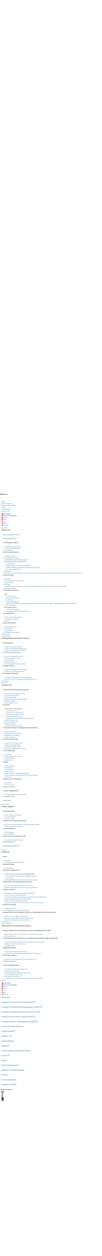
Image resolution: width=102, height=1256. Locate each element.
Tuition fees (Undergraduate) (12, 745)
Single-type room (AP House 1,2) (15, 714)
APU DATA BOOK (9, 539)
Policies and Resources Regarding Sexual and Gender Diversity (23, 567)
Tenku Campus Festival (11, 703)
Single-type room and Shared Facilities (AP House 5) (20, 718)
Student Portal (5, 511)
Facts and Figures (11, 596)
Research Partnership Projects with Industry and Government (21, 880)
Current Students (6, 509)
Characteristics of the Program (13, 733)
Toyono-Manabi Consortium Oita (13, 974)
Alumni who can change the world (14, 840)
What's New (8, 860)
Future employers (9, 832)
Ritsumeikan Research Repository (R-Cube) (17, 910)
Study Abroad (5, 681)
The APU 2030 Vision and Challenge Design (16, 559)
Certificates (7, 800)
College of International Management (15, 648)
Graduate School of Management (14, 671)
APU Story (7, 584)
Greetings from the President (12, 546)
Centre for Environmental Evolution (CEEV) (16, 900)
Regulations (8, 571)
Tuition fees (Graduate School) (13, 746)
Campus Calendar (9, 787)
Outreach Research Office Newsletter (15, 862)
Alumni (3, 501)
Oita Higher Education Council (12, 976)
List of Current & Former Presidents (14, 580)
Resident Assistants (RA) (11, 720)
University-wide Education (12, 652)
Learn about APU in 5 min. (11, 535)
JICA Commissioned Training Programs (15, 944)
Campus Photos (9, 630)
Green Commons (9, 784)
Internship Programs (10, 817)
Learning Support (9, 660)
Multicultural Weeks (10, 701)
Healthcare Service (10, 766)
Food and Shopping (10, 758)
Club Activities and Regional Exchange (15, 693)
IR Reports (7, 621)
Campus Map (8, 783)
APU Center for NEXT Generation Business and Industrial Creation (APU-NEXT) (26, 897)
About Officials (8, 550)
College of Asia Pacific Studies (13, 646)
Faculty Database (10, 908)
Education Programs (10, 724)
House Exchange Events (11, 722)
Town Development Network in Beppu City (16, 969)
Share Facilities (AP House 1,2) (14, 716)
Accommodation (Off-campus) (13, 756)
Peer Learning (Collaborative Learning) (15, 664)
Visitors (4, 507)
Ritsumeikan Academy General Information (17, 611)
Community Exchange (10, 697)
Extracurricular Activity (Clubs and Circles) (16, 699)
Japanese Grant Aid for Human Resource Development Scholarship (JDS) (24, 942)
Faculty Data (9, 600)
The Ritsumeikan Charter (13, 609)
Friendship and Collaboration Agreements (16, 951)
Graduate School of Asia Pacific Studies (16, 669)
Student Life (5, 683)
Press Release (8, 628)
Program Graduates (10, 737)
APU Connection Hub (10, 936)
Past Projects (9, 878)
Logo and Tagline (9, 582)
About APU (4, 528)
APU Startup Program (11, 846)
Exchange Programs (11, 662)
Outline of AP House (11, 711)
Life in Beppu (8, 754)
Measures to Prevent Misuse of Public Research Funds (19, 918)
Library (3, 980)
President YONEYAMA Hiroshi (12, 548)
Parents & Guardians (7, 503)
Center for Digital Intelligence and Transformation (18, 899)
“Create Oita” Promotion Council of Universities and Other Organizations (24, 978)
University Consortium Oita (12, 971)
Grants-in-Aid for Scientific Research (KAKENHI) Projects (21, 876)
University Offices (9, 769)
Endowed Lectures (10, 945)
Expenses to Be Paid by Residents (14, 725)
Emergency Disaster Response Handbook (16, 794)
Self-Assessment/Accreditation (13, 617)
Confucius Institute (9, 961)
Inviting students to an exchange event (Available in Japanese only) (23, 953)
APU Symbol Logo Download (12, 632)
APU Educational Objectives (12, 558)
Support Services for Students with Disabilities (18, 565)
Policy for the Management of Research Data (17, 920)
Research (4, 849)
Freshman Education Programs (13, 658)
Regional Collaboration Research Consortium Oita (18, 973)
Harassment (8, 777)
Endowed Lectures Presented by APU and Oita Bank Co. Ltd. (21, 679)
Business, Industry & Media (9, 505)
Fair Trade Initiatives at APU (13, 569)
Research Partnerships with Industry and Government (19, 885)
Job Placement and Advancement (14, 826)
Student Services (9, 796)
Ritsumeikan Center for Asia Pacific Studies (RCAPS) (19, 893)
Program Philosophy (10, 731)
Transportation (9, 760)
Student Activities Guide (12, 695)
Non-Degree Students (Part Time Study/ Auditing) (18, 677)
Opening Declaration (10, 556)
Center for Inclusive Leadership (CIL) (15, 895)
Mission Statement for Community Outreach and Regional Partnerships (24, 934)
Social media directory (11, 626)
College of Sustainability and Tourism (15, 650)
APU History (8, 579)
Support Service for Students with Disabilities (17, 773)
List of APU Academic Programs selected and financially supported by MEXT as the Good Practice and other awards (35, 586)
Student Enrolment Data (12, 598)
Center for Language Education (14, 656)
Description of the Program (12, 735)
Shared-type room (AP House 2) (14, 712)
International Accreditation (12, 619)
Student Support (10, 563)
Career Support (9, 767)
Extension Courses (10, 818)
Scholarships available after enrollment (15, 748)
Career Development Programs (13, 815)
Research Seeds (9, 868)
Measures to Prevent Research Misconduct (16, 916)
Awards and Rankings (10, 588)
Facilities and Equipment (12, 601)
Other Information (11, 605)
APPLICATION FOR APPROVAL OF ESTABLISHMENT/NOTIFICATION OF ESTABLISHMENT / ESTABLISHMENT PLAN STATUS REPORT (41, 603)
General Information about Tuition (14, 743)
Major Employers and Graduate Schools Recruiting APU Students (22, 824)
